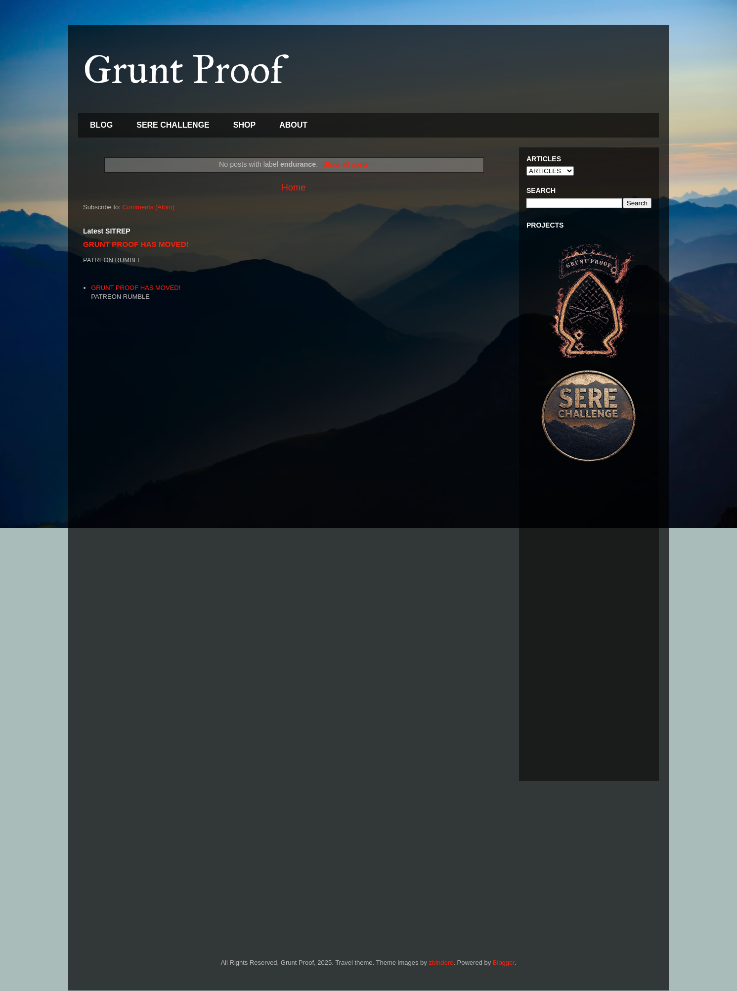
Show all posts (345, 164)
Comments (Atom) (148, 207)
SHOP (244, 125)
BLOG (101, 125)
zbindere (441, 962)
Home (294, 187)
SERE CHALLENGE (173, 125)
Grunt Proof (183, 70)
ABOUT (293, 125)
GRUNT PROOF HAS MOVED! (136, 244)
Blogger (504, 962)
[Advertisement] (588, 624)
